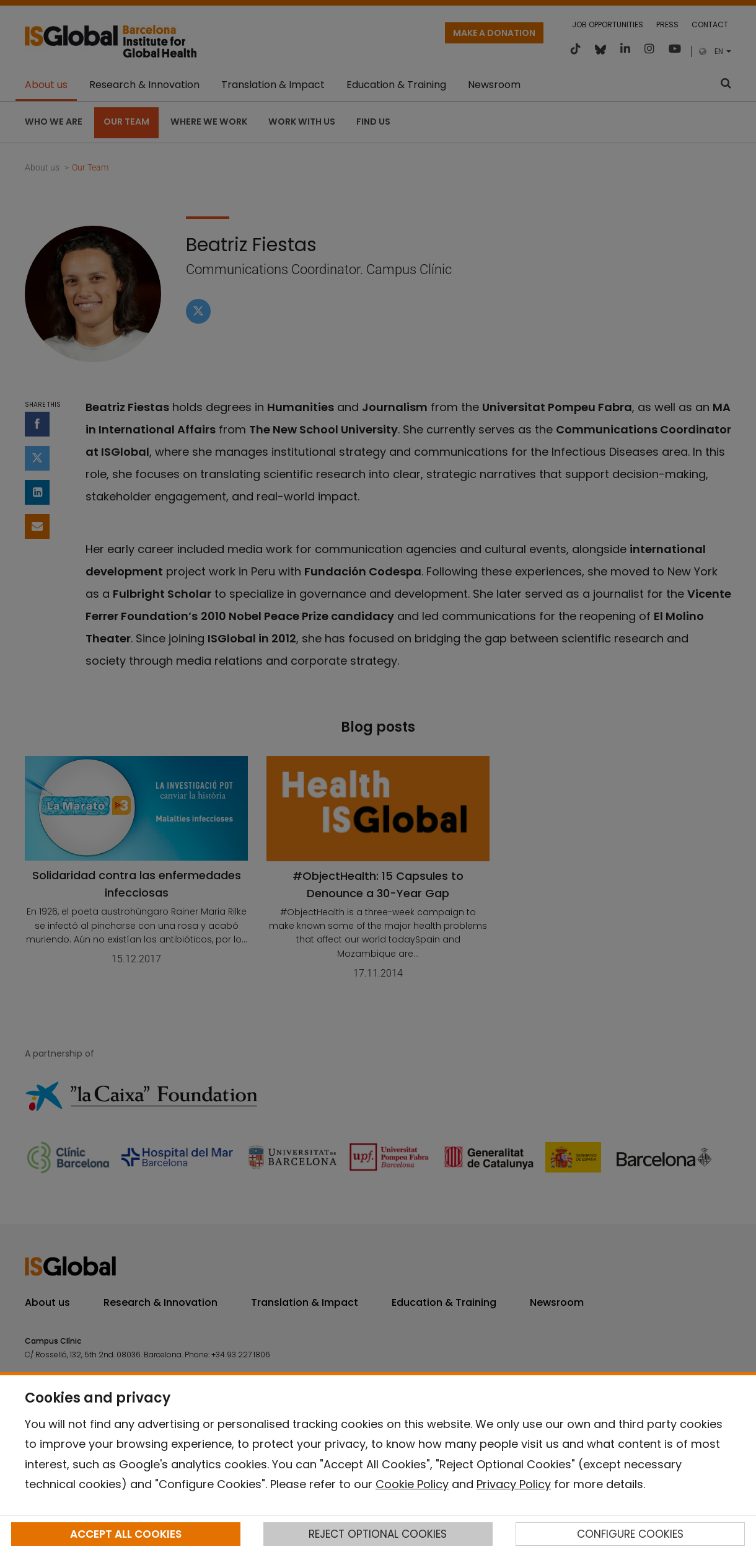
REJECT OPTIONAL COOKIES (378, 1534)
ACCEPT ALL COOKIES (126, 1534)
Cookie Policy (412, 1484)
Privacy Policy (514, 1484)
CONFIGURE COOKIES (630, 1534)
